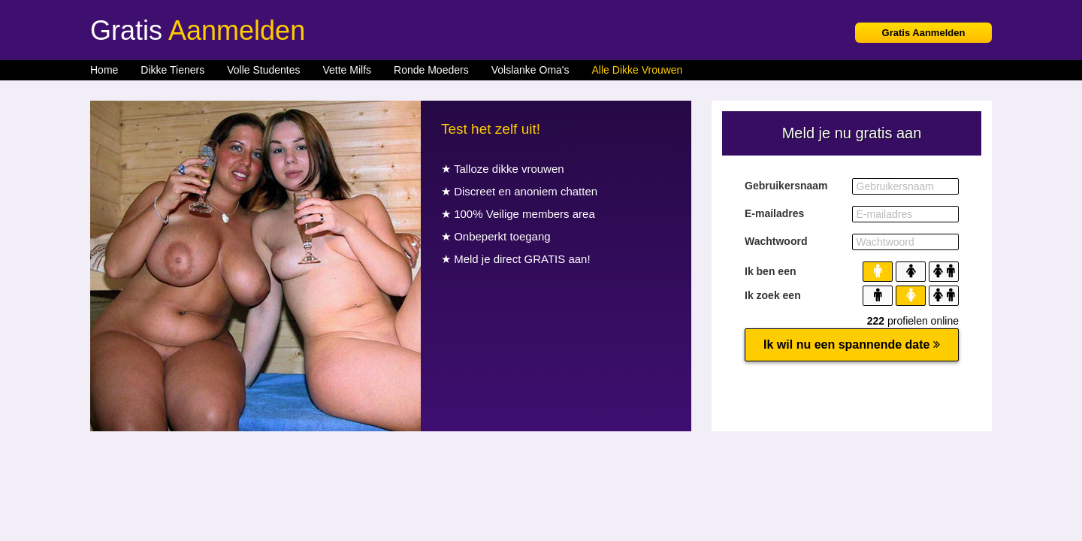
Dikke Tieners (172, 70)
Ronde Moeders (431, 70)
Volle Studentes (263, 70)
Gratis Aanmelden (924, 32)
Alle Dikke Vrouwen (637, 70)
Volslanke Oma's (530, 70)
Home (104, 70)
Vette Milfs (346, 70)
